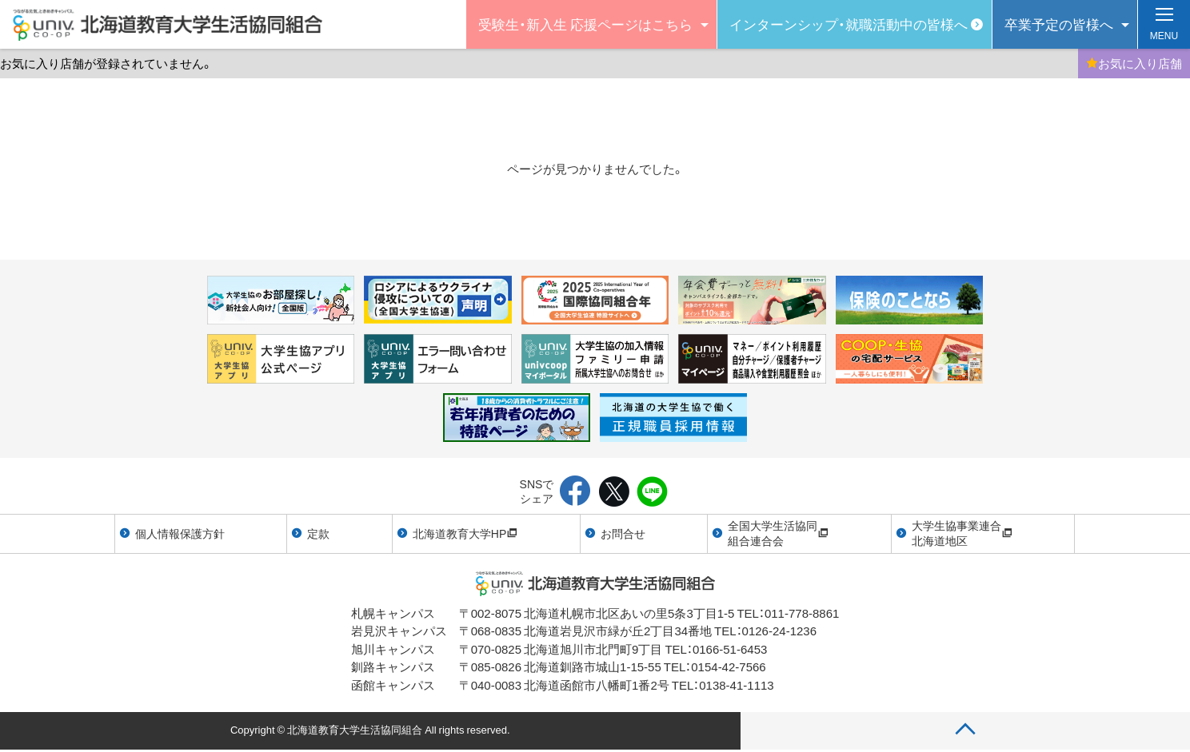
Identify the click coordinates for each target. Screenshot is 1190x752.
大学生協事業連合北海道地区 (962, 533)
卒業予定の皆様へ (1058, 24)
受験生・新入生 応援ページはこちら (585, 24)
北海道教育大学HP (465, 533)
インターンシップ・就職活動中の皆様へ (848, 24)
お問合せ (623, 533)
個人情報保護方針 (180, 533)
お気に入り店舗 (1134, 63)
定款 (318, 533)
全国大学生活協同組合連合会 (778, 533)
